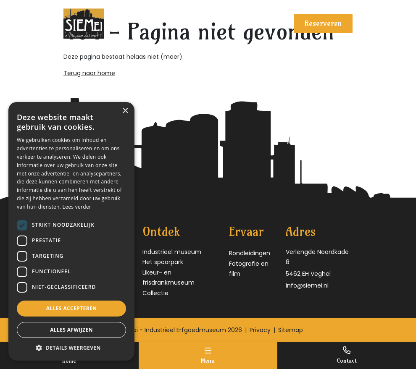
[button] (71, 347)
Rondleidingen (249, 253)
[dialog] (71, 231)
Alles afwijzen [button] (71, 329)
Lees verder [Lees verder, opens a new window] (77, 206)
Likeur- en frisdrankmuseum (168, 277)
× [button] (125, 111)
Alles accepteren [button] (71, 308)
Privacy (260, 330)
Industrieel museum (171, 252)
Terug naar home (89, 73)
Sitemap (290, 330)
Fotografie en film (249, 268)
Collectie (155, 293)
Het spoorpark (162, 262)
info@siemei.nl (307, 285)
